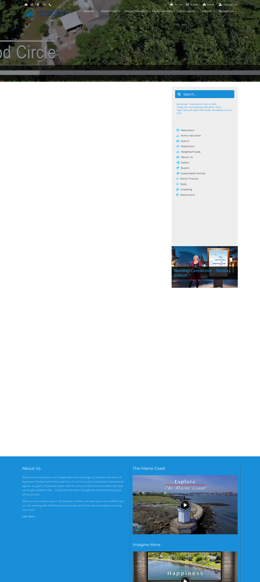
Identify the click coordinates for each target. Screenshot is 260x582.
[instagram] (32, 4)
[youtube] (26, 4)
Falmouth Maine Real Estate (196, 110)
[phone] (50, 4)
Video (218, 107)
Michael (184, 104)
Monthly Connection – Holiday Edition (202, 273)
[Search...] (204, 94)
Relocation (208, 107)
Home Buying (195, 107)
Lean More (28, 516)
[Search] (179, 94)
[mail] (44, 4)
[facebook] (38, 4)
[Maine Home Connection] (46, 8)
